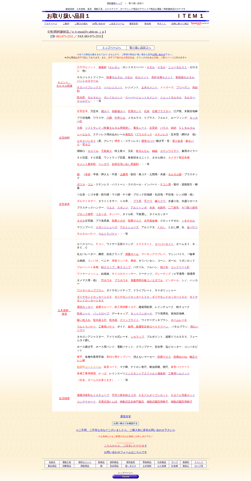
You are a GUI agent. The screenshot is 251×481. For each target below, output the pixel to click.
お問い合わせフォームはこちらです (125, 452)
